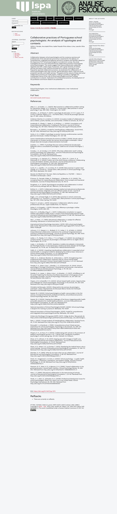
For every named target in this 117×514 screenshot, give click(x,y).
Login (50, 18)
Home (34, 18)
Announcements (49, 23)
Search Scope (16, 45)
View (16, 33)
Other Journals (19, 57)
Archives (35, 23)
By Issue (17, 53)
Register (59, 18)
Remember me (18, 25)
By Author (17, 54)
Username (15, 20)
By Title (17, 56)
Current (78, 18)
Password (14, 23)
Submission (63, 23)
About (41, 18)
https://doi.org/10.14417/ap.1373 (44, 391)
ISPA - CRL (42, 406)
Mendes (53, 28)
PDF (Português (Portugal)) (40, 98)
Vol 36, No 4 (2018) (42, 28)
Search (18, 42)
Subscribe (17, 35)
